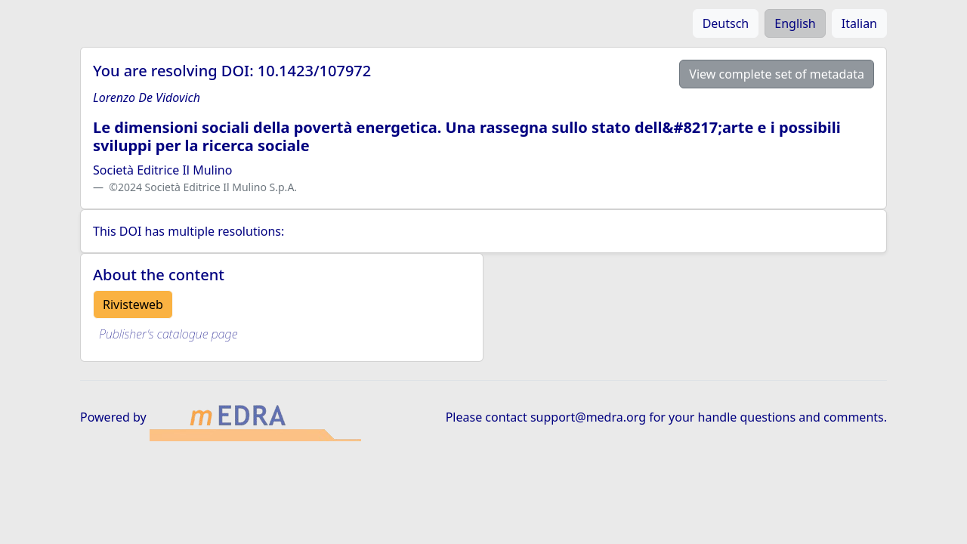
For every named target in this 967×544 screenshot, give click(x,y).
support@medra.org (588, 417)
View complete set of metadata (776, 74)
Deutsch (726, 23)
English (794, 23)
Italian (859, 23)
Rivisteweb (133, 304)
